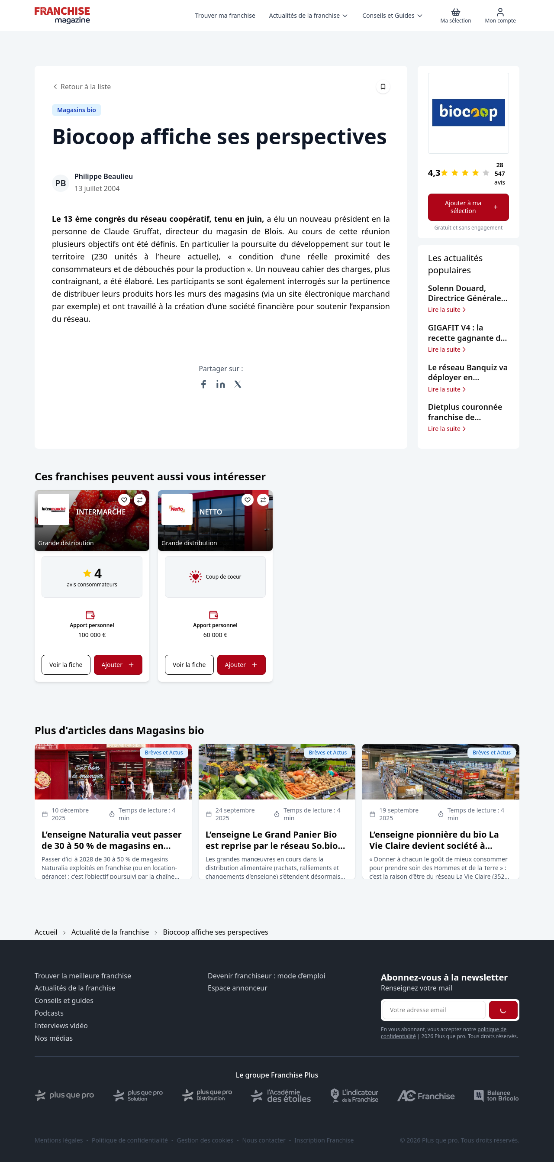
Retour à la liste (81, 86)
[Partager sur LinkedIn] (221, 384)
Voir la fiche (65, 664)
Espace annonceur (237, 988)
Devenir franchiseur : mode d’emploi (266, 976)
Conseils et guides (64, 1000)
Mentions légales (59, 1140)
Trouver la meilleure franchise (83, 976)
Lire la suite (447, 310)
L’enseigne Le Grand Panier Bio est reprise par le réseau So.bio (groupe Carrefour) (272, 846)
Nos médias (54, 1038)
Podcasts (49, 1013)
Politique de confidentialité (130, 1140)
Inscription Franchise (324, 1140)
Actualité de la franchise (110, 932)
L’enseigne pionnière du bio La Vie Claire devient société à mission (434, 846)
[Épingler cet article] (383, 87)
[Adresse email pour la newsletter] (434, 1010)
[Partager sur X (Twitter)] (238, 384)
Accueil (46, 932)
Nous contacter (263, 1140)
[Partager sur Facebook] (203, 384)
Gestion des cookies (205, 1140)
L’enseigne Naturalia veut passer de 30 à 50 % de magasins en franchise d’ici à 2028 (112, 846)
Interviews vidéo (61, 1025)
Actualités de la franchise (75, 988)
